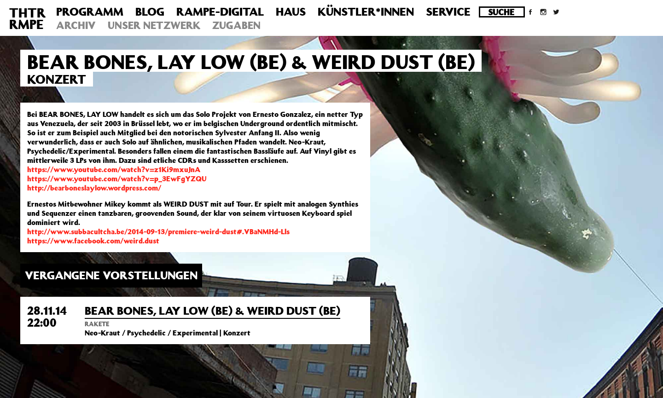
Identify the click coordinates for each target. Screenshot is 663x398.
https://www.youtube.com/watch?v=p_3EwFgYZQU (116, 178)
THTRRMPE (27, 18)
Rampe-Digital (220, 11)
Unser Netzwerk (154, 25)
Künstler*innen (366, 11)
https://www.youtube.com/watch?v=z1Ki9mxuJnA (113, 169)
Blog (149, 11)
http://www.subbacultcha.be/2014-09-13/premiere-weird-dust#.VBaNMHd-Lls (158, 231)
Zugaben (236, 25)
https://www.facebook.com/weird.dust (93, 240)
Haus (291, 11)
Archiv (76, 25)
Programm (89, 11)
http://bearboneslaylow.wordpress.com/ (94, 187)
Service (448, 11)
